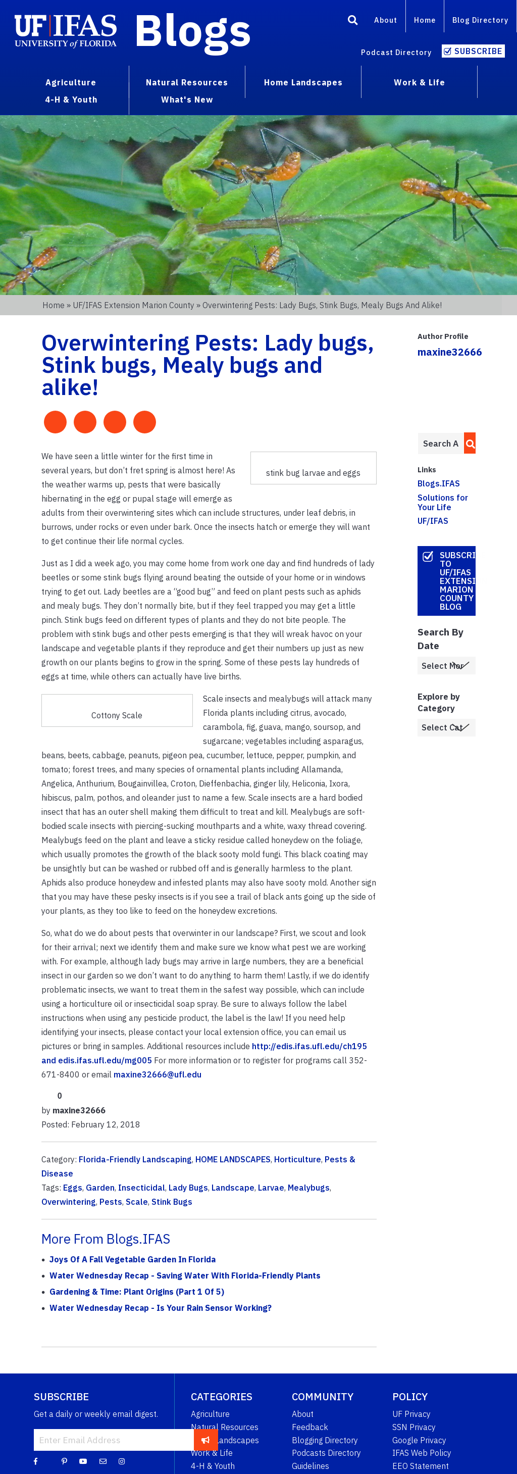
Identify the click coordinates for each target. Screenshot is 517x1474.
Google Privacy (419, 1440)
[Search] (353, 21)
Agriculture (210, 1414)
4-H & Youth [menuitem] (71, 99)
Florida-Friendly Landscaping (135, 1159)
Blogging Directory (325, 1440)
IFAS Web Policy (421, 1453)
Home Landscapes (225, 1440)
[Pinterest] (64, 1461)
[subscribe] (206, 1439)
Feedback (310, 1427)
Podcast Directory (396, 52)
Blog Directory (480, 20)
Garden (100, 1188)
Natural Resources (224, 1427)
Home (425, 20)
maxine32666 (450, 352)
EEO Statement (420, 1466)
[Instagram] (122, 1461)
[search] (467, 443)
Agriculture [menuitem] (70, 82)
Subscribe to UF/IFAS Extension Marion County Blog (458, 581)
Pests (110, 1202)
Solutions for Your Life (443, 502)
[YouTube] (83, 1461)
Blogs (192, 29)
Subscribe (478, 51)
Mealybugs (309, 1188)
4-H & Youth (213, 1466)
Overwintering (68, 1202)
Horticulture (297, 1159)
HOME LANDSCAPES (233, 1159)
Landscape (233, 1188)
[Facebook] (35, 1461)
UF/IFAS (433, 521)
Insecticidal (141, 1188)
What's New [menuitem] (187, 99)
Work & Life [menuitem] (419, 82)
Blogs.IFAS (439, 483)
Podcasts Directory (326, 1453)
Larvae (271, 1188)
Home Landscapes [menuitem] (303, 82)
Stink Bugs (171, 1202)
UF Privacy (411, 1414)
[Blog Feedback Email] (103, 1461)
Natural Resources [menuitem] (187, 82)
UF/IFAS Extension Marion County (133, 305)
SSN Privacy (414, 1427)
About (385, 20)
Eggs (72, 1188)
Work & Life (212, 1453)
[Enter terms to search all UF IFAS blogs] (441, 443)
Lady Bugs (188, 1188)
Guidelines (310, 1466)
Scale (137, 1202)
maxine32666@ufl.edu (157, 1074)
